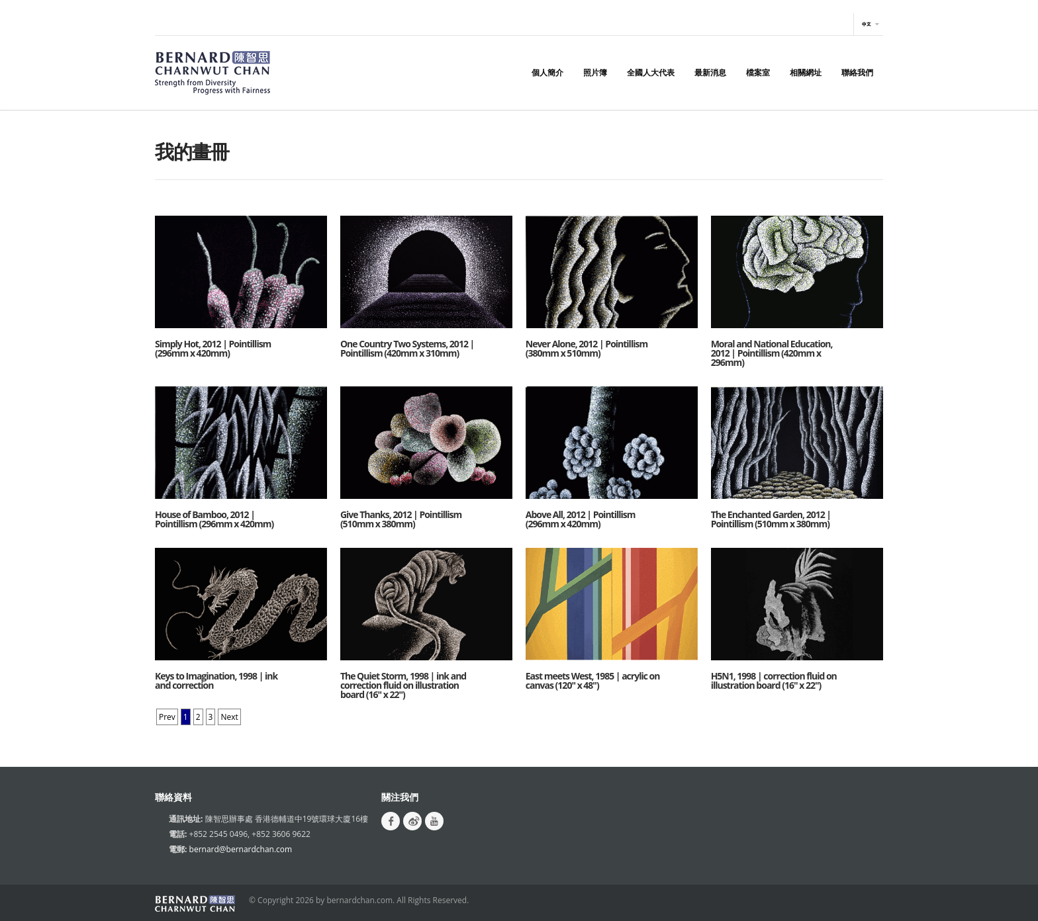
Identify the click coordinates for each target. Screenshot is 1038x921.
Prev (167, 717)
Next (229, 717)
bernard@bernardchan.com (241, 849)
